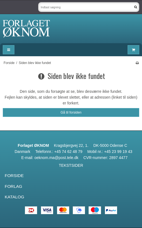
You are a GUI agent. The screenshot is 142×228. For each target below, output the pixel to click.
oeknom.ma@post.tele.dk (56, 157)
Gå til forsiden (71, 112)
